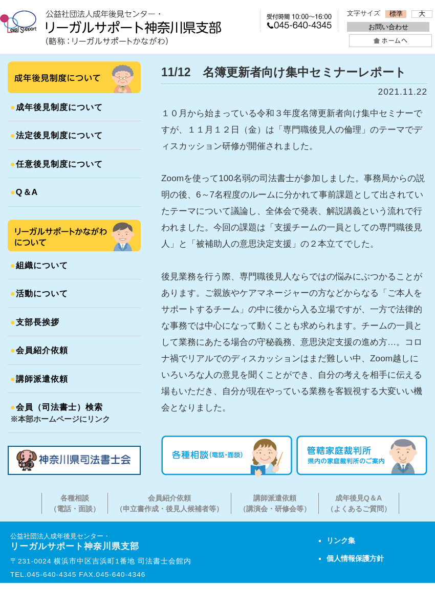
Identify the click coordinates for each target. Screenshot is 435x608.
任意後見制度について (56, 163)
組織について (39, 265)
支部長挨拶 (34, 322)
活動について (39, 293)
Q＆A (24, 192)
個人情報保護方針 (355, 558)
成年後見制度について (56, 107)
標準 (396, 13)
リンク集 (341, 540)
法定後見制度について (56, 135)
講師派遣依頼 (39, 378)
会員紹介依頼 (39, 350)
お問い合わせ (388, 27)
